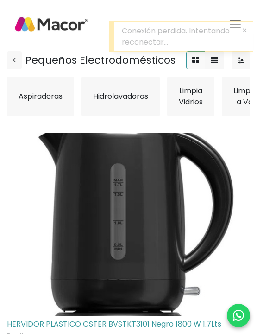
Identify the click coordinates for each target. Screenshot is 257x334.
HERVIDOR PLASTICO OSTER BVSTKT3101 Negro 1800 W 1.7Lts (114, 324)
